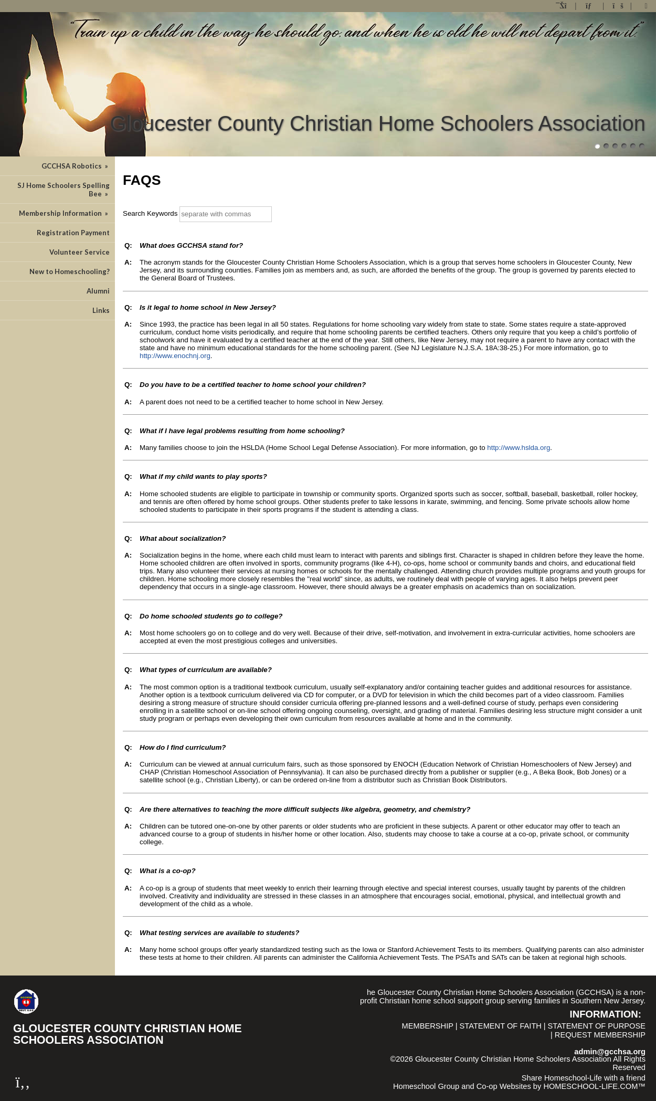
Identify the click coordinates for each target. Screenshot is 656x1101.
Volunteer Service (79, 252)
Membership (427, 1026)
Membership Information (64, 213)
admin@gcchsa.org (610, 1051)
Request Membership (600, 1035)
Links (101, 310)
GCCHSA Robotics (75, 166)
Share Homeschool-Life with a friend (584, 1078)
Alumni (98, 291)
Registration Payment (73, 232)
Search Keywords (150, 213)
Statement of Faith (501, 1026)
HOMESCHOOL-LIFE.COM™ (594, 1086)
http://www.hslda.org (518, 448)
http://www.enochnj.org (175, 356)
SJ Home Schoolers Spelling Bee (63, 189)
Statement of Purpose (597, 1026)
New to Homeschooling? (69, 271)
